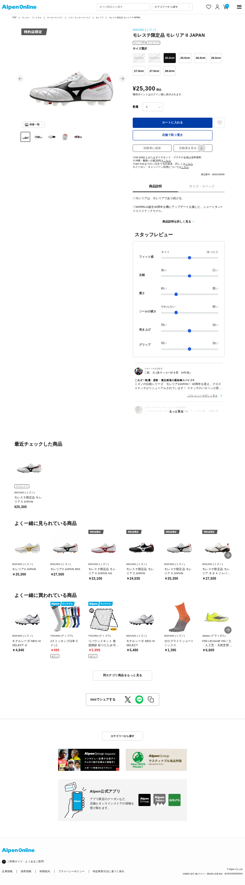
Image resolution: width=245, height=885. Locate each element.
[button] (20, 78)
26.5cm (216, 57)
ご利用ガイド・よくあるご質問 (25, 861)
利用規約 (45, 871)
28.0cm (169, 71)
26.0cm (200, 57)
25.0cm (169, 57)
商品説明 (155, 186)
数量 (135, 106)
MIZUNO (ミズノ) (144, 29)
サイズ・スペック (202, 186)
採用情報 (26, 871)
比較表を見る (192, 148)
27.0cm (139, 71)
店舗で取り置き (172, 135)
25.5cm (185, 57)
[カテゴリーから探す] (172, 6)
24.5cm (154, 57)
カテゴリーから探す (122, 736)
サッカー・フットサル (31, 17)
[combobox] (123, 6)
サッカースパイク (55, 17)
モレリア (100, 17)
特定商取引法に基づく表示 (108, 871)
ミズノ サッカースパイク (79, 17)
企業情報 (7, 871)
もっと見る (176, 411)
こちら (167, 160)
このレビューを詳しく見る (202, 395)
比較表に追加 (152, 148)
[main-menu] (239, 7)
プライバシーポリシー (71, 871)
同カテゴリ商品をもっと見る (122, 675)
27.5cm (154, 71)
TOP (14, 17)
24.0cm (139, 57)
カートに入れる (172, 122)
